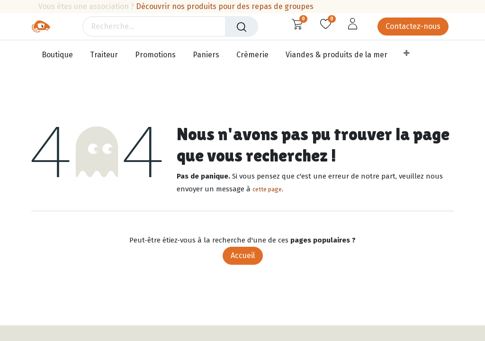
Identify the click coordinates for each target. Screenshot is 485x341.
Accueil (243, 255)
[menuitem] (60, 55)
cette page (267, 189)
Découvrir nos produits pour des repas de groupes (225, 6)
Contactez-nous (413, 26)
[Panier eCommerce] (297, 24)
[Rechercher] (241, 26)
